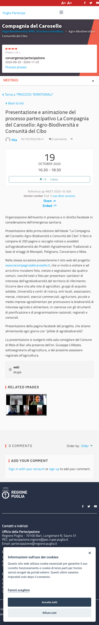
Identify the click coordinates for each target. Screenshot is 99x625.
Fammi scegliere (19, 590)
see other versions (64, 196)
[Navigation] (61, 12)
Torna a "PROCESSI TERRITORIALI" (27, 94)
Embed (50, 205)
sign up (54, 468)
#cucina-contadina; (50, 31)
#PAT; (32, 31)
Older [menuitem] (85, 445)
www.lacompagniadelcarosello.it (27, 265)
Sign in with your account (27, 468)
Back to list (14, 103)
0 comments (58, 139)
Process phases (15, 67)
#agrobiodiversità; (15, 31)
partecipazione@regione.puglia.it (34, 543)
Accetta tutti (49, 602)
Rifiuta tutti (49, 612)
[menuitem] (86, 445)
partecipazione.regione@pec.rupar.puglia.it (38, 539)
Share (49, 200)
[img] (61, 12)
